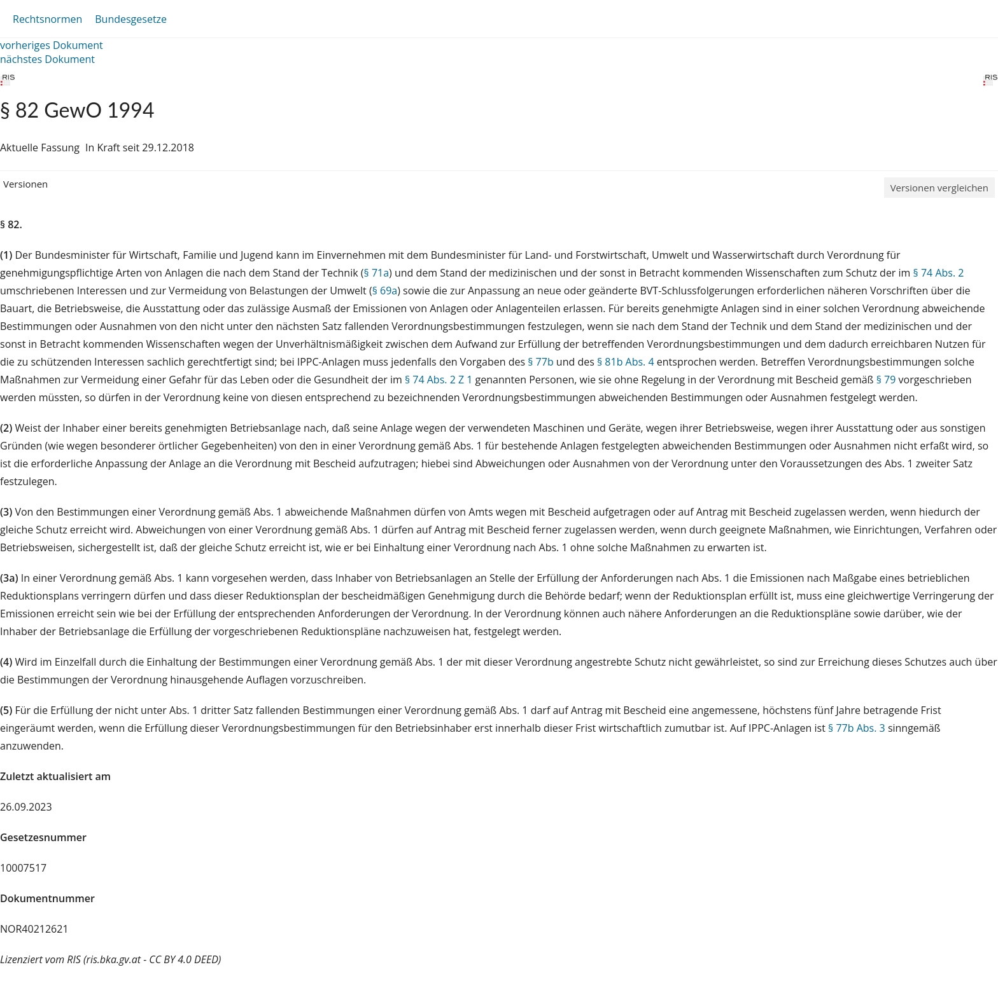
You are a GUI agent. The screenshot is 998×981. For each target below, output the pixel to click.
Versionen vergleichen (939, 187)
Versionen (25, 183)
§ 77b (540, 362)
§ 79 (886, 380)
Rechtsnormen (47, 19)
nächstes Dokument (47, 59)
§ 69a (385, 291)
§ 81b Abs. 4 (625, 362)
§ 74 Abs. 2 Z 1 (438, 380)
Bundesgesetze (131, 19)
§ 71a (377, 273)
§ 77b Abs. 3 (856, 728)
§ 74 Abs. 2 (938, 273)
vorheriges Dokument (51, 45)
